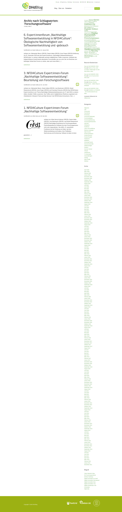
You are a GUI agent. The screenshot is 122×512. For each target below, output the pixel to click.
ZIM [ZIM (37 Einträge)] (96, 56)
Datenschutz (90, 2)
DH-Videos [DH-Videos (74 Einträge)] (88, 27)
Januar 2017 (87, 360)
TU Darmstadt (87, 154)
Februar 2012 (87, 461)
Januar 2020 (87, 298)
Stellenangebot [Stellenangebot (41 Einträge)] (88, 48)
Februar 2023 (87, 235)
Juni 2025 (86, 187)
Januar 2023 (87, 236)
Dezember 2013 (88, 423)
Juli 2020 (86, 288)
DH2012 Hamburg (88, 476)
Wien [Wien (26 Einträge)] (98, 54)
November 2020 (88, 281)
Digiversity (86, 488)
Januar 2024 (87, 216)
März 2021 (86, 274)
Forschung (86, 114)
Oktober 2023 (87, 221)
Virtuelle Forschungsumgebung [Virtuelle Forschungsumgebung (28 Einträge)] (90, 54)
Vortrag (86, 157)
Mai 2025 (86, 188)
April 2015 (86, 396)
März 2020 (86, 295)
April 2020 (86, 293)
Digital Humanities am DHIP (91, 478)
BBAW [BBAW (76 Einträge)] (91, 20)
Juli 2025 (86, 185)
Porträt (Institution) (88, 133)
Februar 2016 (87, 379)
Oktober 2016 (87, 365)
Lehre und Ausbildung (89, 128)
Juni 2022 (86, 248)
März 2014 (86, 418)
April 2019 (86, 313)
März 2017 (86, 356)
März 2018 (86, 336)
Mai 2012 (86, 456)
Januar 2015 (87, 401)
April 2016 (86, 375)
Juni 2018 (86, 331)
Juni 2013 (86, 433)
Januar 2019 (87, 319)
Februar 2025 (87, 193)
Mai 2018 (86, 332)
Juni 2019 (86, 310)
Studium (86, 147)
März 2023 (86, 233)
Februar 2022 (87, 255)
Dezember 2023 (88, 217)
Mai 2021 (86, 271)
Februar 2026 (87, 173)
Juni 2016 (86, 372)
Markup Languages (89, 130)
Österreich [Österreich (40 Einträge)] (86, 57)
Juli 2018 (86, 329)
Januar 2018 (87, 339)
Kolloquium (87, 125)
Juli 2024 (86, 205)
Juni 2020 (86, 289)
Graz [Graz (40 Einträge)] (95, 42)
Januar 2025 (87, 195)
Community (87, 111)
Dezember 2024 (88, 197)
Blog (55, 8)
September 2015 (88, 387)
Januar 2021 (87, 277)
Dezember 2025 (88, 176)
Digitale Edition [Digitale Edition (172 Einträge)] (91, 29)
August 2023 (87, 224)
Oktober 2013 (87, 427)
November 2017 (88, 343)
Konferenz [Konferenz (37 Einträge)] (94, 44)
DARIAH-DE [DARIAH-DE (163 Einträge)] (89, 24)
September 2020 (88, 284)
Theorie (86, 150)
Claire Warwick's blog (89, 473)
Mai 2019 (86, 312)
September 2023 (88, 223)
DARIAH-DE (83, 2)
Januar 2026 (87, 175)
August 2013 (87, 430)
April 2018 (86, 334)
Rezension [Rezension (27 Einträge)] (95, 46)
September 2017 (88, 346)
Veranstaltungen (88, 156)
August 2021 (87, 265)
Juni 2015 (86, 392)
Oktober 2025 (87, 180)
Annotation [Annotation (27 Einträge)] (86, 20)
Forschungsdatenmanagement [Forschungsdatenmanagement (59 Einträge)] (93, 41)
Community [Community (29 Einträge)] (86, 23)
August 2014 (87, 409)
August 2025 (87, 183)
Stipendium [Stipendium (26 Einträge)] (86, 51)
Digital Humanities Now (90, 482)
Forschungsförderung (89, 120)
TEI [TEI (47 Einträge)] (90, 51)
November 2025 (88, 178)
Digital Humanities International (91, 480)
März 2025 (86, 192)
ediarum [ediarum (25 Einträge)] (93, 36)
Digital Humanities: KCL (90, 483)
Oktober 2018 (87, 324)
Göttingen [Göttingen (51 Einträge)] (87, 44)
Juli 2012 (86, 452)
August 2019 (87, 307)
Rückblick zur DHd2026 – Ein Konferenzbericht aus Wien (92, 91)
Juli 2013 (86, 432)
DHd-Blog (35, 504)
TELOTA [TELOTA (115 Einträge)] (94, 51)
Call (85, 109)
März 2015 (86, 397)
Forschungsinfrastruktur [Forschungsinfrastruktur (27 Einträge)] (89, 42)
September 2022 (88, 243)
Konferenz (86, 126)
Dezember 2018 (88, 320)
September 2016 (88, 367)
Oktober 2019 (87, 303)
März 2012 (86, 459)
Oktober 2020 (87, 283)
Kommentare (76, 2)
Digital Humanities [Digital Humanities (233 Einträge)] (91, 34)
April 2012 (86, 457)
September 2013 (88, 428)
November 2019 (88, 301)
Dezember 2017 (88, 341)
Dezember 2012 (88, 444)
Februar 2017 (87, 358)
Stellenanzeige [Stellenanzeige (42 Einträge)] (96, 48)
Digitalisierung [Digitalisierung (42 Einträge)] (88, 36)
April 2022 (86, 252)
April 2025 (86, 190)
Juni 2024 (86, 207)
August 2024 (87, 204)
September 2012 (88, 449)
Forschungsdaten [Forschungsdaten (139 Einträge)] (91, 38)
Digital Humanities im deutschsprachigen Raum (32, 6)
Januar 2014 (87, 421)
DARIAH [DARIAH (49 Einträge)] (91, 23)
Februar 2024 (87, 214)
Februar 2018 (87, 337)
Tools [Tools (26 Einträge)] (96, 53)
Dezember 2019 (88, 300)
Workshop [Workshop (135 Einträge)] (88, 56)
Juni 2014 (86, 413)
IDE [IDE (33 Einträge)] (91, 44)
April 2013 (86, 437)
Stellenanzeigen (88, 145)
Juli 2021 (86, 267)
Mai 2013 (86, 435)
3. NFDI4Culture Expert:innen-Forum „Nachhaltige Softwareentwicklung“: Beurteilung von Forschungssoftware (46, 76)
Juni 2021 (86, 269)
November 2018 (88, 322)
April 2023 (86, 231)
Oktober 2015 (87, 385)
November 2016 (88, 363)
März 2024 (86, 212)
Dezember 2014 (88, 403)
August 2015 (87, 389)
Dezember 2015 (88, 382)
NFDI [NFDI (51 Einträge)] (85, 45)
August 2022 (87, 245)
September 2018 (88, 325)
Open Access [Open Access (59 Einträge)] (92, 45)
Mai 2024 (86, 209)
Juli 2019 (86, 308)
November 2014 (88, 404)
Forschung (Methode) (89, 116)
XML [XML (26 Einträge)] (94, 56)
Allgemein (86, 108)
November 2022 (88, 240)
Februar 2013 (87, 440)
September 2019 (88, 305)
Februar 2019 (87, 317)
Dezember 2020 (88, 279)
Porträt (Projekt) (88, 137)
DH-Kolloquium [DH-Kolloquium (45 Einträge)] (94, 26)
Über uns (61, 8)
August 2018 (87, 327)
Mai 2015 (86, 394)
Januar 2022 (87, 257)
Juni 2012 (86, 454)
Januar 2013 (87, 442)
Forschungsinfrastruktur (90, 121)
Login (57, 2)
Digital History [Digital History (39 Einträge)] (87, 33)
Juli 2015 (86, 391)
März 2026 (86, 171)
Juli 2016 (86, 370)
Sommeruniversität (88, 144)
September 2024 (88, 202)
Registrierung (63, 2)
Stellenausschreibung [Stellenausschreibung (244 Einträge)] (95, 49)
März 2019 (86, 315)
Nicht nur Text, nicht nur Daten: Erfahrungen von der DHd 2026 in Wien (92, 69)
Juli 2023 (86, 226)
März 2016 (86, 377)
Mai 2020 (86, 291)
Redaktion (68, 8)
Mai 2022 (86, 250)
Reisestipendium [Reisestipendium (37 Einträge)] (88, 46)
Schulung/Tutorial (88, 142)
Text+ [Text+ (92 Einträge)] (86, 53)
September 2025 (88, 181)
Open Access (87, 132)
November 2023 (88, 219)
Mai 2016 (86, 373)
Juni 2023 (86, 228)
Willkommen (87, 98)
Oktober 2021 (87, 262)
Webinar (86, 161)
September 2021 (88, 264)
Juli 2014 (86, 411)
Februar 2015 (87, 399)
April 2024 (86, 211)
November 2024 (88, 199)
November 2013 (88, 425)
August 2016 (87, 368)
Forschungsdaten (88, 118)
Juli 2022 (86, 247)
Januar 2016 (87, 380)
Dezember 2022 (88, 238)
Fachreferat (87, 113)
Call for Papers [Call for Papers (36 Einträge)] (87, 21)
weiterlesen (27, 64)
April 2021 (86, 272)
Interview (86, 123)
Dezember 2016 (88, 361)
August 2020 (87, 286)
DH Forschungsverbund (90, 475)
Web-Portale (87, 159)
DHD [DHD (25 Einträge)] (93, 27)
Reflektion (86, 140)
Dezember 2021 (88, 259)
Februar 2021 (87, 276)
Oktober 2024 (87, 200)
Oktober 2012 (87, 447)
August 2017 (87, 348)
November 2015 (88, 384)
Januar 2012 (87, 463)
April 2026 (86, 169)
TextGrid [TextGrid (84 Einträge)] (92, 53)
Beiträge (70, 2)
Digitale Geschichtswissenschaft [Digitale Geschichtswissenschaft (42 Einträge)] (90, 31)
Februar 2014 (87, 420)
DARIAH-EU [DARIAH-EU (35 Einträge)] (87, 26)
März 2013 (86, 439)
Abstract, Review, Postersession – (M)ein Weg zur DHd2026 (92, 83)
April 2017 (86, 355)
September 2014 (88, 408)
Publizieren (87, 138)
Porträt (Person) (88, 135)
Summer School (88, 149)
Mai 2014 (86, 415)
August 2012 (87, 451)
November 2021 (88, 260)
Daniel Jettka (35, 50)
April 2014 (86, 416)
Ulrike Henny (35, 116)
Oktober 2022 (87, 241)
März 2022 (86, 253)
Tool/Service (87, 152)
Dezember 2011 (88, 464)
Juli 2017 (86, 349)
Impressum (97, 2)
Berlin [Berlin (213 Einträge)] (96, 20)
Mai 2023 (86, 229)
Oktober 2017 (87, 344)
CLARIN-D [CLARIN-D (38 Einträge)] (94, 21)
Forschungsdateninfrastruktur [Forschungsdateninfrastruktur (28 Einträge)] (90, 39)
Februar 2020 (87, 296)
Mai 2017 (86, 353)
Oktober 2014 (87, 406)
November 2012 (88, 445)
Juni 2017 (86, 351)
